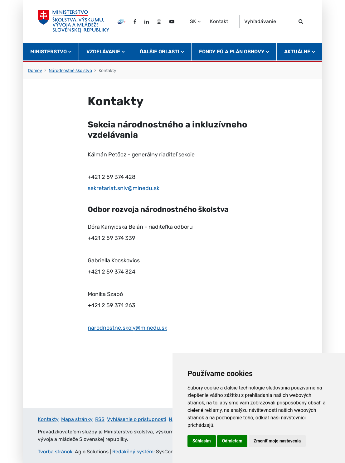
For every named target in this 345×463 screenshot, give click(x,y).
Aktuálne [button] (297, 52)
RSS (99, 419)
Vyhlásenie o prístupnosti (136, 419)
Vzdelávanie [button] (103, 52)
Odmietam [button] (232, 440)
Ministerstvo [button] (48, 52)
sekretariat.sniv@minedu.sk (123, 188)
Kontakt (219, 21)
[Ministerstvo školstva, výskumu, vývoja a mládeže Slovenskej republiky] (73, 21)
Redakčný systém (132, 452)
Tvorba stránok (55, 452)
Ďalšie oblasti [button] (159, 52)
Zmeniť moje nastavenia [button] (277, 440)
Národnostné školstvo (70, 70)
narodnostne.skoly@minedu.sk (127, 327)
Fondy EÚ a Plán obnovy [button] (232, 52)
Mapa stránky (77, 419)
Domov (35, 70)
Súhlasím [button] (201, 440)
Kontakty (48, 419)
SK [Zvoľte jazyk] (193, 21)
